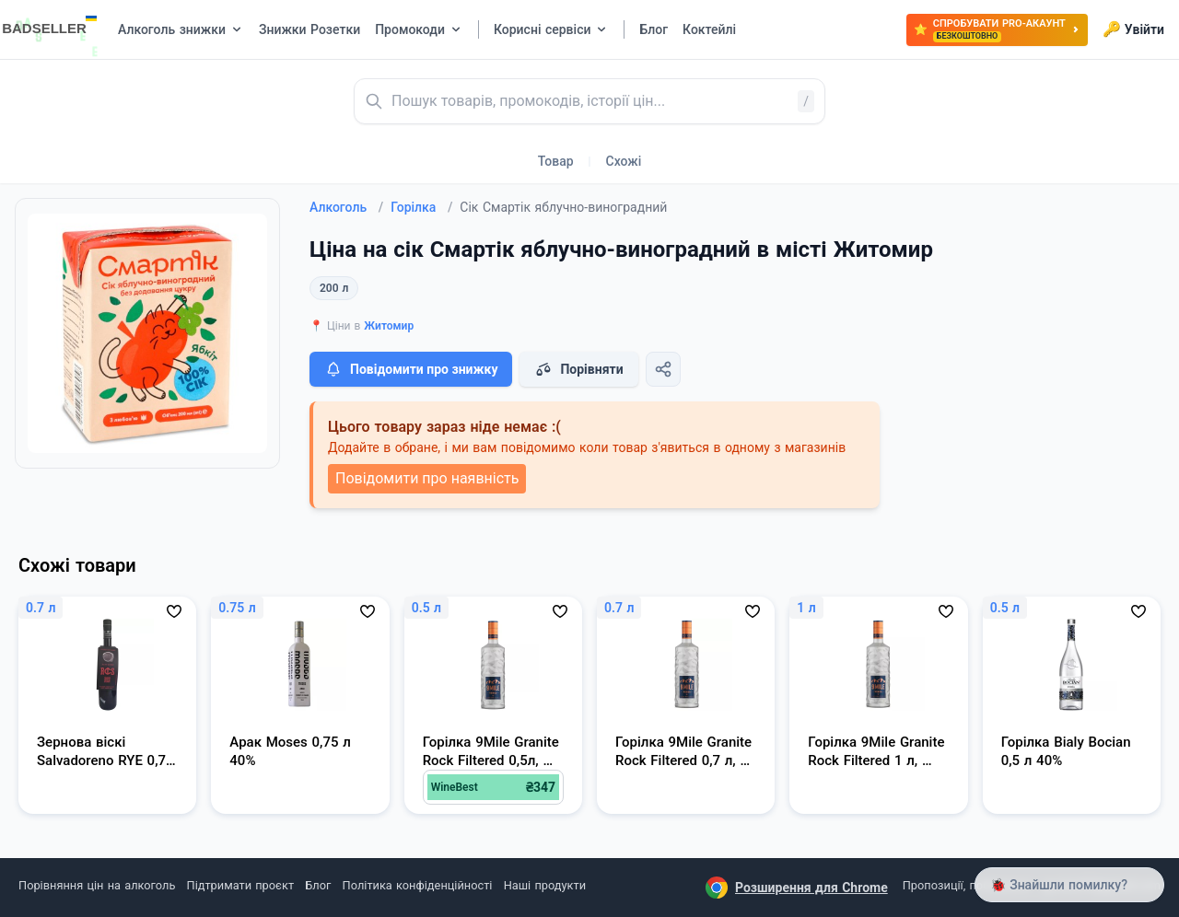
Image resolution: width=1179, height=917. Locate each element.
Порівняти (578, 369)
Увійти (1133, 29)
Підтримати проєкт (240, 885)
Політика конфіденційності (418, 885)
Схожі (624, 161)
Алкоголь (346, 207)
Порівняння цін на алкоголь (96, 885)
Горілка (421, 207)
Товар (556, 161)
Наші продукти (545, 885)
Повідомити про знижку (410, 369)
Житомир (389, 325)
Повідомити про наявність (427, 478)
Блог (318, 885)
